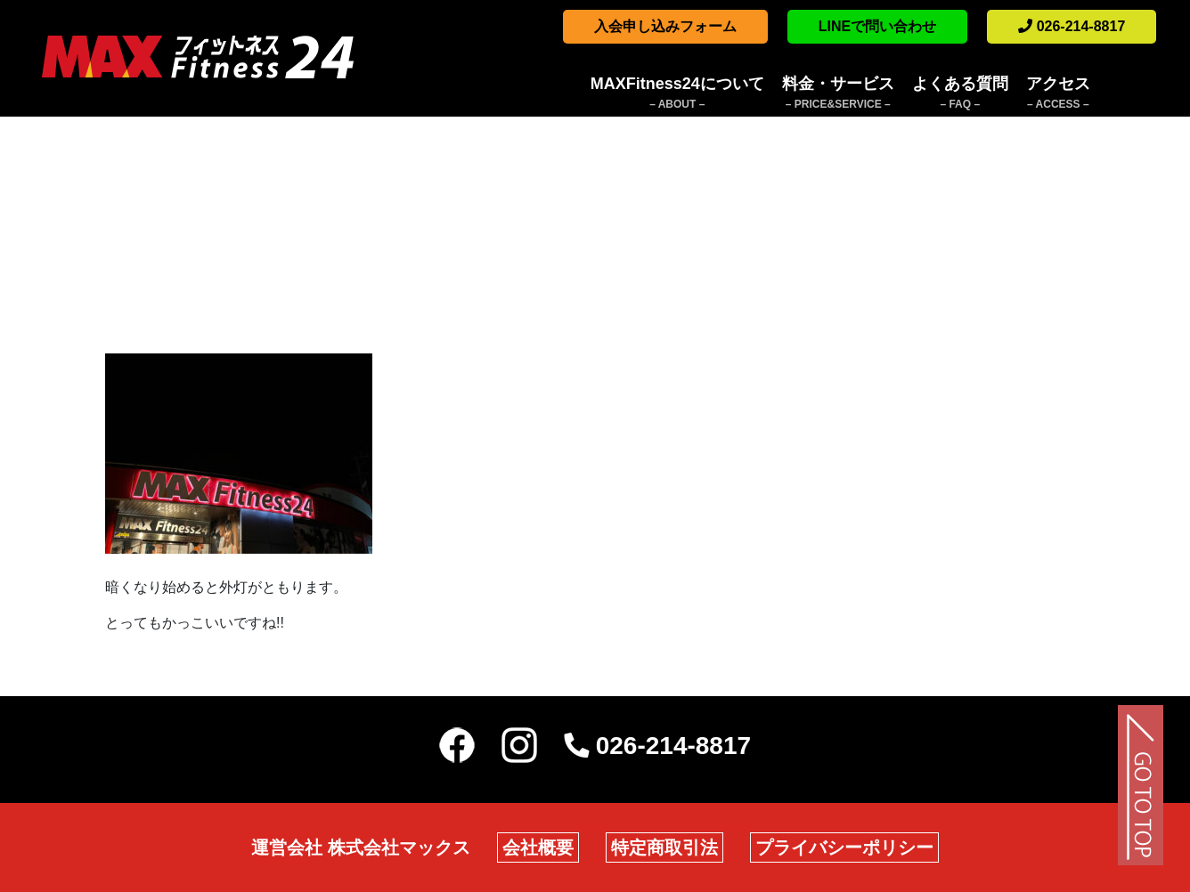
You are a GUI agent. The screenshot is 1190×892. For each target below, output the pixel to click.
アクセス (1058, 93)
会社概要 (538, 847)
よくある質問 (960, 93)
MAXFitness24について (677, 93)
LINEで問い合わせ (877, 26)
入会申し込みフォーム (665, 26)
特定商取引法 (664, 847)
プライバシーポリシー (844, 847)
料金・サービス (838, 93)
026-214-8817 (1071, 26)
